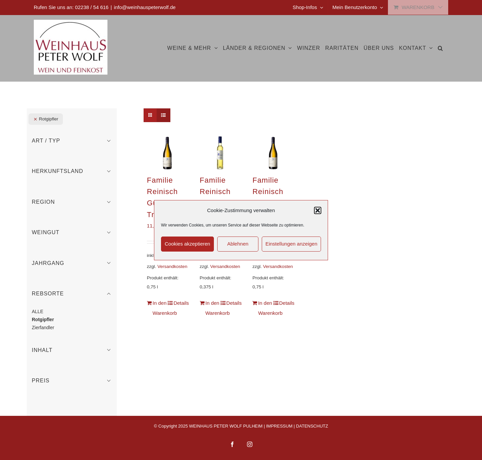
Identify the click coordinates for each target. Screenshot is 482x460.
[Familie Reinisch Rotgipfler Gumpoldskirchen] (273, 153)
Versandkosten (172, 266)
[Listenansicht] (163, 115)
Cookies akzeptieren (187, 244)
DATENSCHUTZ (312, 426)
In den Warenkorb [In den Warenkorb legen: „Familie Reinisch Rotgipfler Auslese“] (213, 308)
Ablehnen (237, 244)
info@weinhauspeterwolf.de (145, 7)
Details (180, 303)
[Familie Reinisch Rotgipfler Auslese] (220, 153)
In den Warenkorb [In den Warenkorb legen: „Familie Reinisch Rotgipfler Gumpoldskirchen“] (265, 308)
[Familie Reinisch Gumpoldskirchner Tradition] (167, 153)
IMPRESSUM (279, 426)
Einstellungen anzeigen (291, 244)
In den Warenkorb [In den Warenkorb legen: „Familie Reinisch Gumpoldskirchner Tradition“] (160, 308)
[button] (317, 210)
